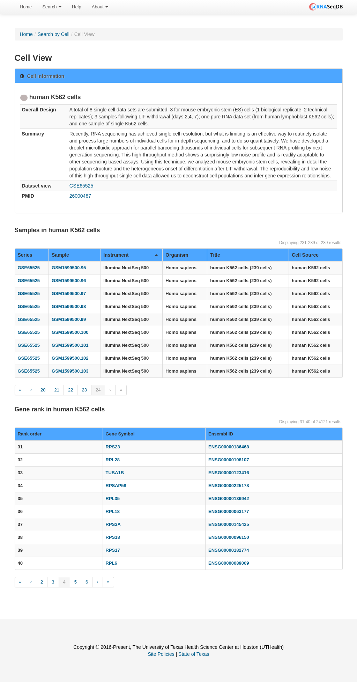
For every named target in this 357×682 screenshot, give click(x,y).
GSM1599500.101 (70, 345)
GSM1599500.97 (69, 293)
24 (98, 390)
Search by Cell (53, 34)
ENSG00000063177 (228, 511)
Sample (60, 255)
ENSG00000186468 (228, 446)
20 (42, 390)
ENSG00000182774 (228, 550)
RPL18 (113, 511)
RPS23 (113, 446)
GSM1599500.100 (70, 332)
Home (26, 6)
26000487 (80, 196)
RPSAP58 (116, 485)
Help (76, 6)
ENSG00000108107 (228, 459)
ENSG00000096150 (228, 537)
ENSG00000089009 (228, 563)
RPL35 (113, 498)
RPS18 (113, 537)
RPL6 (111, 563)
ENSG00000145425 (228, 524)
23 (84, 390)
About (100, 6)
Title (215, 255)
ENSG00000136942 (228, 498)
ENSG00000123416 (228, 472)
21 (56, 390)
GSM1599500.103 (70, 371)
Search (51, 6)
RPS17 (113, 550)
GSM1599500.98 (69, 306)
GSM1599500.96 (69, 280)
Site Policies (161, 654)
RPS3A (113, 524)
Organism (176, 255)
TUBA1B (115, 472)
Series (25, 255)
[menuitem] (26, 7)
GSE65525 (81, 186)
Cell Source (305, 255)
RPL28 (113, 459)
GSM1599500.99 (69, 319)
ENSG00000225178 (228, 485)
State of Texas (193, 654)
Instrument (130, 255)
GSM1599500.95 (69, 267)
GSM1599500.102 (70, 358)
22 (70, 390)
